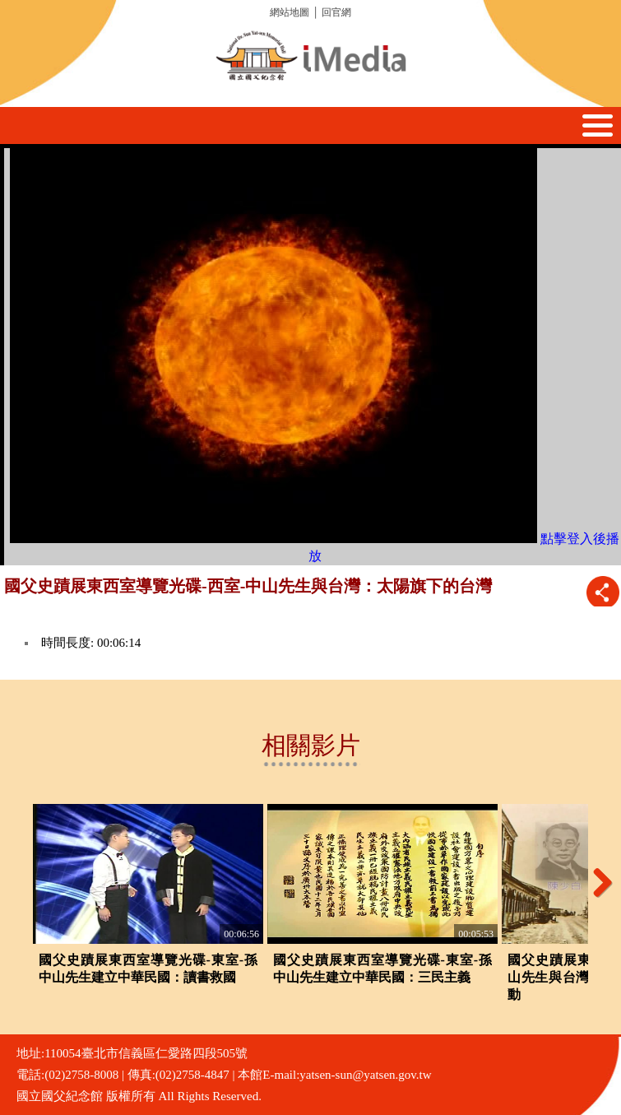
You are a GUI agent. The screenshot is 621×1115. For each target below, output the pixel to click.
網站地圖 (289, 12)
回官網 (336, 12)
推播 (602, 592)
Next (596, 882)
